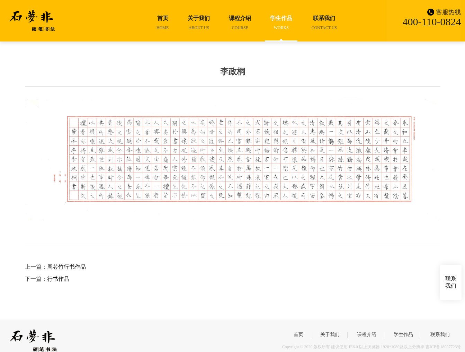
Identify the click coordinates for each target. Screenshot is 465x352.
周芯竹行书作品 (66, 267)
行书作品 (58, 279)
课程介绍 (366, 334)
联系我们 (440, 334)
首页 (298, 334)
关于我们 (330, 334)
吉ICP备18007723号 (443, 346)
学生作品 (403, 334)
